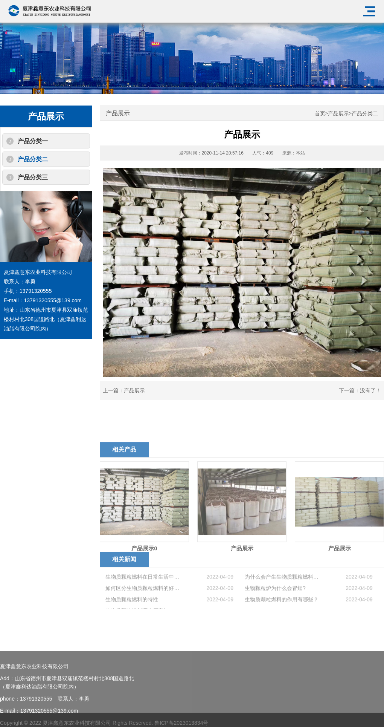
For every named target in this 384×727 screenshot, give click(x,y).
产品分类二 (33, 159)
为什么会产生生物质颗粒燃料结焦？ (283, 594)
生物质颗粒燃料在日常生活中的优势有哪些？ (143, 594)
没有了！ (370, 390)
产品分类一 (33, 141)
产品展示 (338, 113)
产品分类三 (33, 177)
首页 (320, 113)
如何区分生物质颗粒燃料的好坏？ (143, 605)
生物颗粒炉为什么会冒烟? (275, 605)
